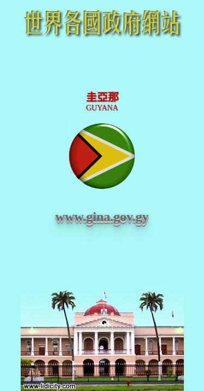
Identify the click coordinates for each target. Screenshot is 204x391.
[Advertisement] (102, 66)
